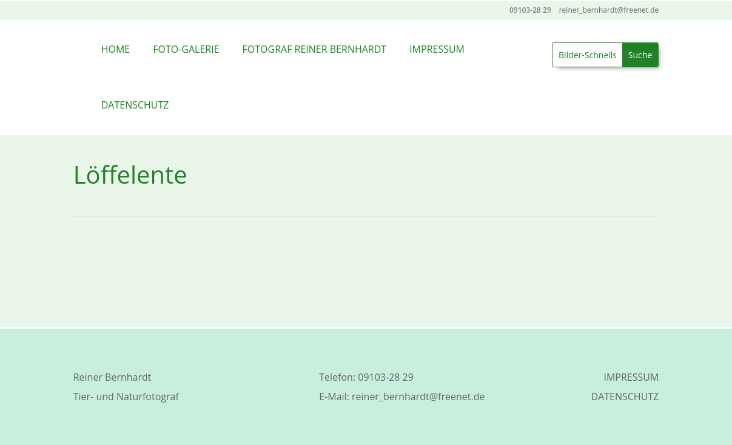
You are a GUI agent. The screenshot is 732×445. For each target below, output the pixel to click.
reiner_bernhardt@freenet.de (418, 396)
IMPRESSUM (437, 49)
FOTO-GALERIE (186, 49)
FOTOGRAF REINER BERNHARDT (315, 49)
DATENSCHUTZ (135, 105)
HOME (115, 49)
